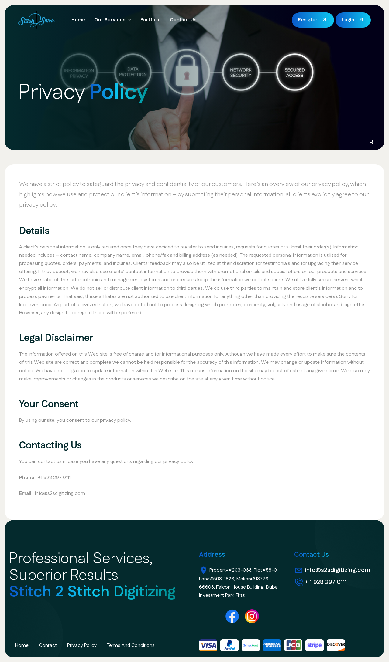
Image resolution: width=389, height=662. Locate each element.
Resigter (308, 19)
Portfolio (150, 19)
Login (348, 19)
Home (78, 19)
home (22, 645)
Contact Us (183, 19)
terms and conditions (131, 645)
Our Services (109, 19)
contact (48, 645)
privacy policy (82, 645)
